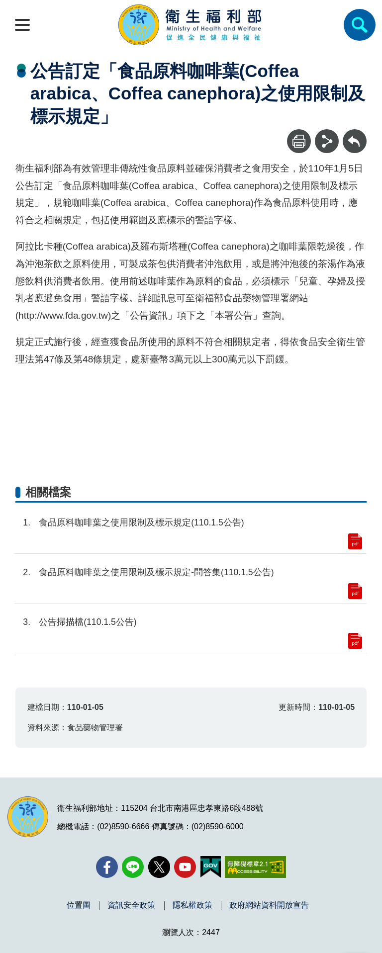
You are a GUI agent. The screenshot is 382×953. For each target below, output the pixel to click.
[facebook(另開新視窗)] (107, 867)
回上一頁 (355, 134)
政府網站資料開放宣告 (269, 905)
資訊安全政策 (131, 905)
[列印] (299, 141)
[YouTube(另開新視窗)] (185, 867)
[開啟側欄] (22, 25)
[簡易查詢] (360, 25)
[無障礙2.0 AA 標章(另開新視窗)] (255, 867)
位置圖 (79, 905)
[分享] (327, 141)
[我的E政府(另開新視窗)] (210, 867)
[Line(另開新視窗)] (133, 867)
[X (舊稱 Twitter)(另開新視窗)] (159, 867)
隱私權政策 (192, 905)
